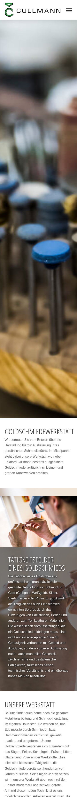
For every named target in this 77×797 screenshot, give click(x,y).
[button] (69, 10)
